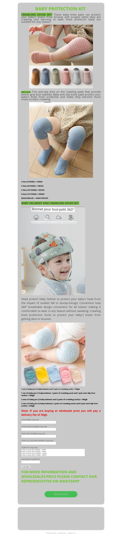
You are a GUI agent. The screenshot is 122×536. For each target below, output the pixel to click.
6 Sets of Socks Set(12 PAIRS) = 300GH (53, 455)
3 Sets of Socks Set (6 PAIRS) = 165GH (53, 451)
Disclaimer (62, 533)
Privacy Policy (51, 533)
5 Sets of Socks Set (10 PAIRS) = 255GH (53, 453)
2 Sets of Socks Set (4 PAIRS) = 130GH (53, 450)
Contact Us (71, 533)
